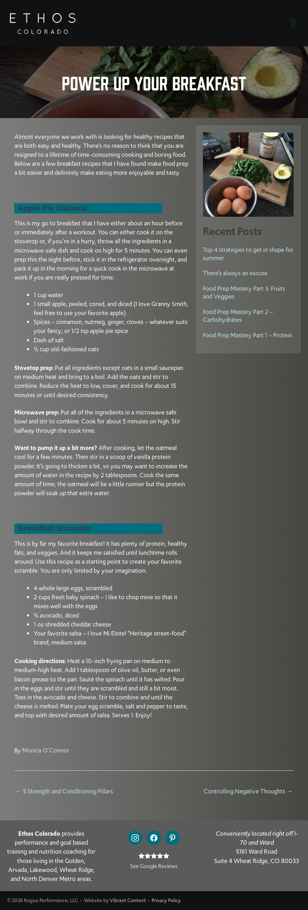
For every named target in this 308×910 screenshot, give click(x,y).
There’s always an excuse (235, 273)
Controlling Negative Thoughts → (248, 791)
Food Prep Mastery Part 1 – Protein (247, 335)
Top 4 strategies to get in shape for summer (248, 253)
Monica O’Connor (45, 750)
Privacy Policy (166, 900)
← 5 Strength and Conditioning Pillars (64, 791)
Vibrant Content (128, 900)
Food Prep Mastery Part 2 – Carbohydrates (238, 316)
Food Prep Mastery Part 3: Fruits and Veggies (244, 292)
